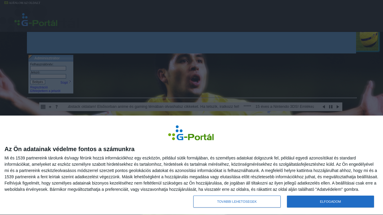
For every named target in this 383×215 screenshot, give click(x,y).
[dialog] (191, 165)
